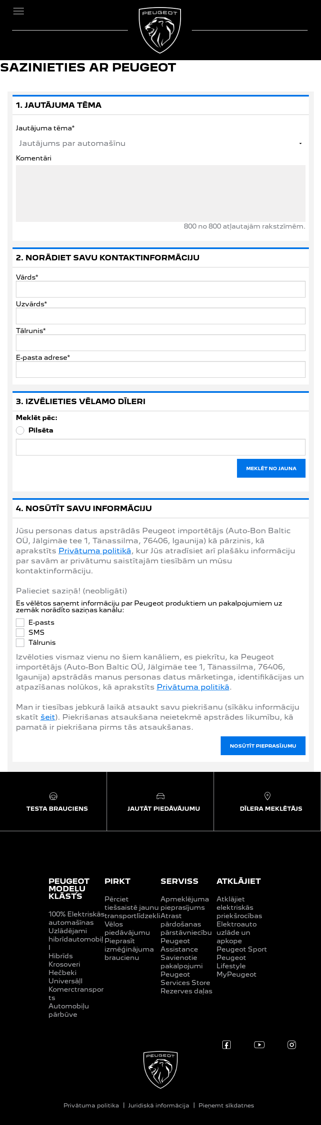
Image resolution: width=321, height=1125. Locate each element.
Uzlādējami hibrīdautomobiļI (75, 939)
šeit (48, 717)
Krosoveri (64, 964)
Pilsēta (41, 430)
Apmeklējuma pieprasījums (184, 903)
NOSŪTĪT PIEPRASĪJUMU (263, 746)
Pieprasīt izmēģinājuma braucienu (129, 949)
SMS (36, 632)
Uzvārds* (31, 304)
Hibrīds (60, 956)
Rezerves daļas (186, 991)
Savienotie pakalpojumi (181, 962)
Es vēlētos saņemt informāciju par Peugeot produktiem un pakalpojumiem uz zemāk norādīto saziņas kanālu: (149, 606)
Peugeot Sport (242, 949)
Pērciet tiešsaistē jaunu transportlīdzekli (132, 907)
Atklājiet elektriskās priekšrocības (239, 907)
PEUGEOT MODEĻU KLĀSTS (68, 889)
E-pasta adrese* (43, 357)
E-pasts (41, 622)
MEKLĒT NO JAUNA (271, 468)
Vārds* (27, 277)
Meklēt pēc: (36, 418)
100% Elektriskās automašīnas (76, 918)
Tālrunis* (31, 331)
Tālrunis (42, 642)
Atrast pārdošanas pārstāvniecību (186, 924)
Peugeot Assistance (179, 945)
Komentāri (33, 158)
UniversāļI (65, 981)
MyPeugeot (237, 974)
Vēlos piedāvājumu (127, 928)
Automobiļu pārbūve (68, 1010)
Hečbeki (62, 973)
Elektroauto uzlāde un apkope (237, 932)
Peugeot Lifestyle (231, 962)
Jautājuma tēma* (45, 128)
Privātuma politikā (95, 550)
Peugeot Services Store (185, 978)
